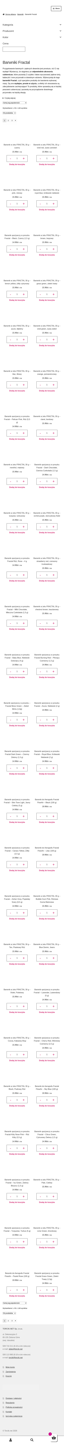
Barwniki (20, 14)
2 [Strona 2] (8, 120)
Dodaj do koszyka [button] (17, 164)
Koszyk (9, 1376)
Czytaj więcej (10, 98)
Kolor (32, 37)
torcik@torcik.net (16, 1358)
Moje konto (10, 1367)
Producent (32, 31)
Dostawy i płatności (14, 1398)
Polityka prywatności (14, 1407)
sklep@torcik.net (16, 1349)
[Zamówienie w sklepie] (15, 103)
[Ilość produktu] (17, 158)
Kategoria (32, 24)
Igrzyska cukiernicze (14, 1416)
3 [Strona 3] (11, 120)
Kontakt (9, 1412)
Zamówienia (11, 1372)
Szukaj (32, 1440)
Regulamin (10, 1403)
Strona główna (10, 14)
